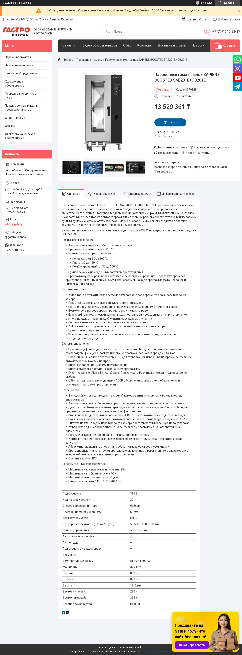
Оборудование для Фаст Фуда (21, 95)
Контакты (144, 45)
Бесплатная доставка (172, 147)
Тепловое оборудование (21, 73)
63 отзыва (207, 2)
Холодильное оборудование (14, 83)
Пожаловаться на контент (157, 651)
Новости (198, 45)
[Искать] (108, 32)
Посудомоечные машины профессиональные (21, 107)
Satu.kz (139, 647)
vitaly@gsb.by (13, 224)
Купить (173, 122)
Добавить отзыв (229, 19)
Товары (66, 45)
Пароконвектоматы (89, 59)
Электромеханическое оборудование (20, 136)
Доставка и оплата (172, 45)
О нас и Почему (15, 117)
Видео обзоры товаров (99, 45)
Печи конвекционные (19, 65)
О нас (127, 45)
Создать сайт (10, 2)
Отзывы (10, 125)
